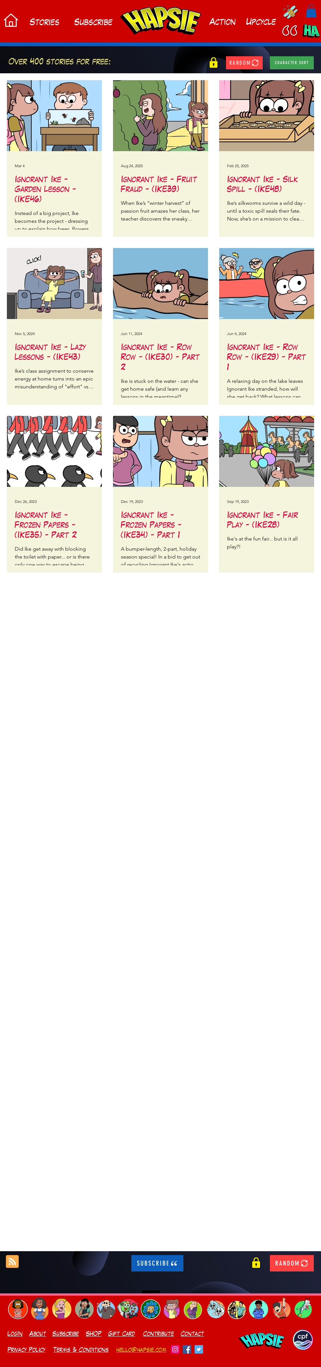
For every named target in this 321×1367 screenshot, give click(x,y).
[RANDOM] (244, 62)
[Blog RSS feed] (12, 1262)
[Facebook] (187, 1349)
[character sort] (292, 62)
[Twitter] (199, 1349)
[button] (311, 11)
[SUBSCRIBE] (157, 1263)
